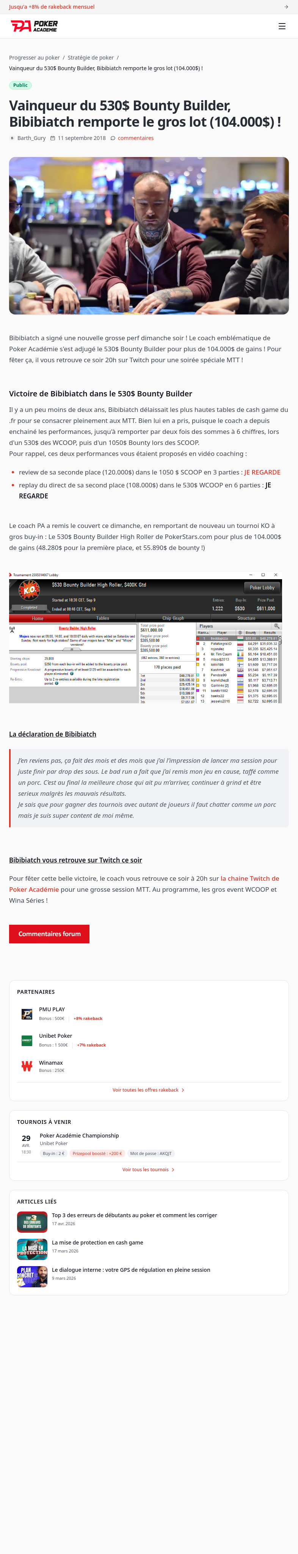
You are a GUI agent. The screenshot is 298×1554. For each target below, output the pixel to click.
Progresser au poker (34, 57)
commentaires (136, 137)
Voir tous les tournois (149, 1169)
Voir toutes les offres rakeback (149, 1090)
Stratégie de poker (91, 57)
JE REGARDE (263, 472)
